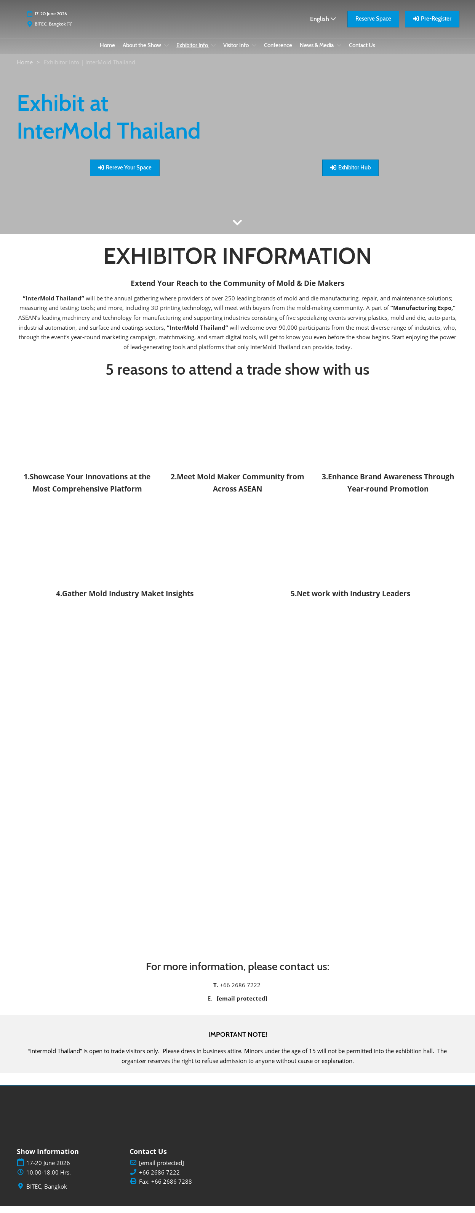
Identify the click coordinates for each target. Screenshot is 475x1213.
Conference (278, 52)
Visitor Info (236, 52)
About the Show (142, 52)
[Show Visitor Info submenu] (254, 52)
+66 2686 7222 (159, 1179)
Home (107, 52)
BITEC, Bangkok (53, 31)
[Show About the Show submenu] (166, 52)
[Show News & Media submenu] (339, 52)
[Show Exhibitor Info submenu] (213, 52)
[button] (373, 26)
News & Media (317, 52)
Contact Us (362, 52)
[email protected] (242, 1005)
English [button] (323, 26)
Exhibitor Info (192, 52)
